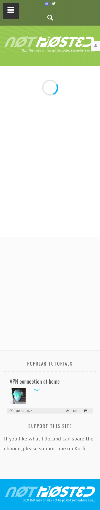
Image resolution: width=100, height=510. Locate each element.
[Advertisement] (50, 292)
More (37, 390)
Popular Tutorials (50, 363)
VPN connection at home (35, 381)
